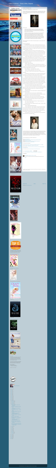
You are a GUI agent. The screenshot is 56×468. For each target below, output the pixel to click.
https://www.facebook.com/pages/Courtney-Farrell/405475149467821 (33, 139)
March (12, 431)
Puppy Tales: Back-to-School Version (15, 420)
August (12, 426)
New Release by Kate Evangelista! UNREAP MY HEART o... (15, 413)
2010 (11, 436)
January (13, 433)
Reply (25, 157)
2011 (11, 435)
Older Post (44, 183)
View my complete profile (16, 385)
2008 (11, 438)
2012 (11, 434)
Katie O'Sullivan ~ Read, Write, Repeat (21, 3)
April (12, 430)
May (12, 429)
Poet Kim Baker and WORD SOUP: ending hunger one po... (15, 419)
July (12, 427)
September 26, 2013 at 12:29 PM (32, 155)
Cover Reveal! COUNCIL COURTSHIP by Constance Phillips (16, 424)
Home (35, 183)
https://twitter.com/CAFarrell (28, 140)
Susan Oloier (26, 155)
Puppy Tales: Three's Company (15, 416)
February (13, 432)
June (12, 428)
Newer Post (25, 183)
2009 (11, 437)
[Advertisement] (34, 177)
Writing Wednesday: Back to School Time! (16, 423)
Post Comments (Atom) (29, 185)
